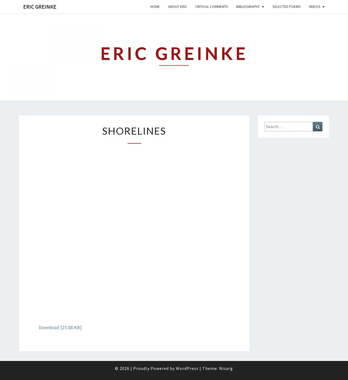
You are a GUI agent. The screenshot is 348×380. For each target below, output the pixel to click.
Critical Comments (211, 6)
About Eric (177, 6)
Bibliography (248, 6)
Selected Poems (286, 6)
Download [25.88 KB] (60, 327)
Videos (315, 6)
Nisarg (226, 368)
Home (155, 6)
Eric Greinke (39, 6)
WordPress (187, 368)
